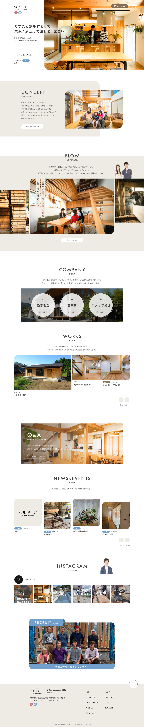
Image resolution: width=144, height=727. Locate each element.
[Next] (127, 401)
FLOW (108, 692)
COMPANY (91, 713)
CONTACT (109, 697)
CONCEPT (90, 697)
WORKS (89, 708)
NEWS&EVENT (92, 702)
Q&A (107, 702)
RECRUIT (109, 708)
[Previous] (121, 401)
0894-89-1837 (38, 700)
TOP (87, 692)
